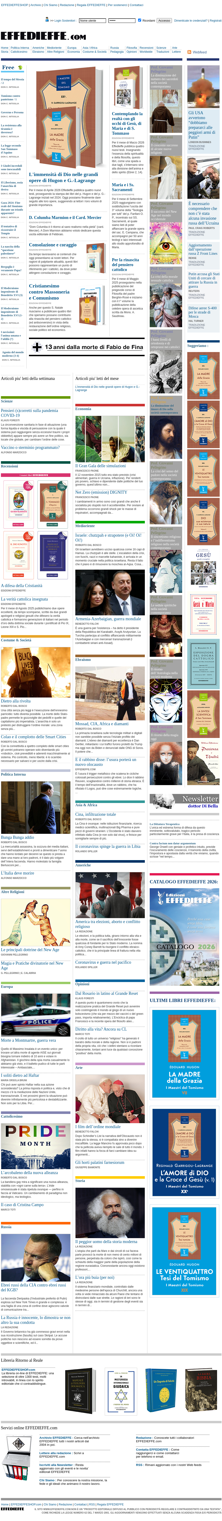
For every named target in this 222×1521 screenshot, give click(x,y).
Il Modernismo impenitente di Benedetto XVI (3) (11, 292)
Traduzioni (162, 51)
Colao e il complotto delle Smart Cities (33, 736)
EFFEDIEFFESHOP (14, 5)
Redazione (67, 5)
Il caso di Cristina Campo (22, 1204)
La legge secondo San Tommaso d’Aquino (11, 149)
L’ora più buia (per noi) (94, 1277)
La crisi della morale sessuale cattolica (164, 278)
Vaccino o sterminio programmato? (30, 447)
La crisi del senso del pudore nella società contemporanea (164, 475)
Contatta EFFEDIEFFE (152, 1449)
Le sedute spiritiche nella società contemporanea (163, 609)
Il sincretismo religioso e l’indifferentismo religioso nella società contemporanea (166, 542)
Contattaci (136, 5)
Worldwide (146, 51)
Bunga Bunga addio (17, 837)
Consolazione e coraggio (53, 244)
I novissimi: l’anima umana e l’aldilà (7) (11, 335)
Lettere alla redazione (55, 1453)
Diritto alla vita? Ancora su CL (101, 1029)
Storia (4, 51)
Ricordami (149, 20)
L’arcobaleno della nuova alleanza (29, 1172)
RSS (139, 1465)
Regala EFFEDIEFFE (91, 5)
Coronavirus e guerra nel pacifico (103, 962)
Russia (114, 47)
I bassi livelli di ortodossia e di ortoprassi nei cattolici (165, 343)
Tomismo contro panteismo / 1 (10, 97)
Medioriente (54, 47)
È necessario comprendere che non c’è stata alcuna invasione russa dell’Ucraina (203, 213)
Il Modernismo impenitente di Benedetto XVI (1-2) (11, 313)
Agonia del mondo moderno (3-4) (13, 354)
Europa (71, 47)
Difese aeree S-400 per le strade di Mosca (202, 312)
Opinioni (132, 51)
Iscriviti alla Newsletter (56, 1465)
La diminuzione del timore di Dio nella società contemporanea (164, 409)
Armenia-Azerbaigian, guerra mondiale (108, 619)
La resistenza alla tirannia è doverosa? (11, 129)
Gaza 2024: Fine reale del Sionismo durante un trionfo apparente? (12, 208)
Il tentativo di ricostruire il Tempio (9, 230)
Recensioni (146, 47)
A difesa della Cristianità (21, 585)
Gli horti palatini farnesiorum (99, 1162)
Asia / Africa (90, 47)
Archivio (35, 5)
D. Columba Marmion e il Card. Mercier (65, 217)
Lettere (176, 51)
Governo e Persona (12, 112)
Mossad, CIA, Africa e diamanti (102, 723)
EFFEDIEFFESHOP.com (18, 1369)
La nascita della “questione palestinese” (10, 250)
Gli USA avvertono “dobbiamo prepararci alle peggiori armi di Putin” (201, 125)
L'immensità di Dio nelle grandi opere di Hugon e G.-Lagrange (63, 177)
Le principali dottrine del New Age (30, 949)
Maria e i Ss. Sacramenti (123, 187)
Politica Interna (20, 47)
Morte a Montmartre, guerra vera (28, 1040)
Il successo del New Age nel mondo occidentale (164, 215)
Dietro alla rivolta (16, 701)
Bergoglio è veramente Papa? (11, 268)
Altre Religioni (55, 51)
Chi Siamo (50, 5)
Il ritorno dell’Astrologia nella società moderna (164, 673)
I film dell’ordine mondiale (98, 1126)
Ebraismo (38, 51)
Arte (174, 47)
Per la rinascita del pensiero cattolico (125, 265)
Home (4, 47)
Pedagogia (117, 51)
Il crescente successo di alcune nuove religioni (164, 149)
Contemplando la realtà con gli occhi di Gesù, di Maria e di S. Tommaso (127, 123)
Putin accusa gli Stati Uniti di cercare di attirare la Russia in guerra (204, 280)
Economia (73, 51)
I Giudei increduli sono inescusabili (11, 167)
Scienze (161, 47)
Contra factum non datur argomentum (173, 843)
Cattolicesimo (19, 51)
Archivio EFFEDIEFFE (55, 1437)
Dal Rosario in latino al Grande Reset (106, 993)
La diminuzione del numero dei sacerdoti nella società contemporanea (164, 81)
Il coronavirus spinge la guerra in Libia (107, 846)
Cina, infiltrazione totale (95, 814)
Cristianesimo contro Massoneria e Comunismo (49, 292)
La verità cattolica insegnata (24, 599)
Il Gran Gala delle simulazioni (100, 465)
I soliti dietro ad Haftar (20, 1075)
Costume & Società (95, 51)
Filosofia (132, 47)
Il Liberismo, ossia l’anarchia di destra (12, 186)
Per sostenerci (117, 5)
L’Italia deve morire (17, 873)
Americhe (38, 47)
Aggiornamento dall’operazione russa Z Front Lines (202, 249)
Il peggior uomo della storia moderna (106, 1241)
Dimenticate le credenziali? (190, 20)
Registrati (216, 20)
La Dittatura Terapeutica (165, 824)
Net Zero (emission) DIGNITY (101, 492)
